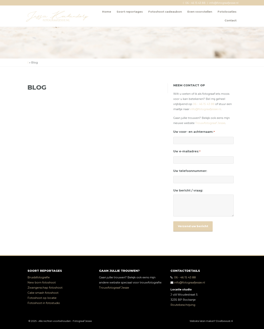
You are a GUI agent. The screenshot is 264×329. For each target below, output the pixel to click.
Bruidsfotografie (38, 277)
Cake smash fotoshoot (42, 292)
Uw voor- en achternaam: (194, 131)
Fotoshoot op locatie (41, 298)
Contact (230, 20)
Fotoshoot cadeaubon (165, 11)
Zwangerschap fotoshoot (45, 287)
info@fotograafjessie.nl (223, 3)
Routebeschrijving (182, 305)
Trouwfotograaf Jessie (210, 123)
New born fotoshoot (41, 282)
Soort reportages (130, 11)
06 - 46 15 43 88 (195, 3)
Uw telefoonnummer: (190, 171)
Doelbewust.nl (224, 320)
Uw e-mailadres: (186, 151)
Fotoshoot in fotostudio (43, 303)
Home (106, 11)
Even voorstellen (199, 11)
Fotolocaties (227, 11)
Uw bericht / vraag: (188, 190)
